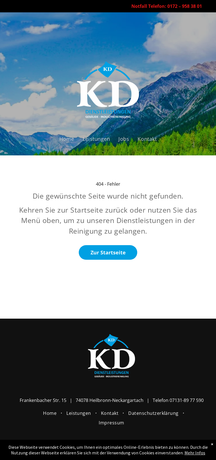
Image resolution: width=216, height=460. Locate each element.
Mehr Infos (194, 453)
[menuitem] (66, 139)
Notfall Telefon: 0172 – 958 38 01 (166, 6)
